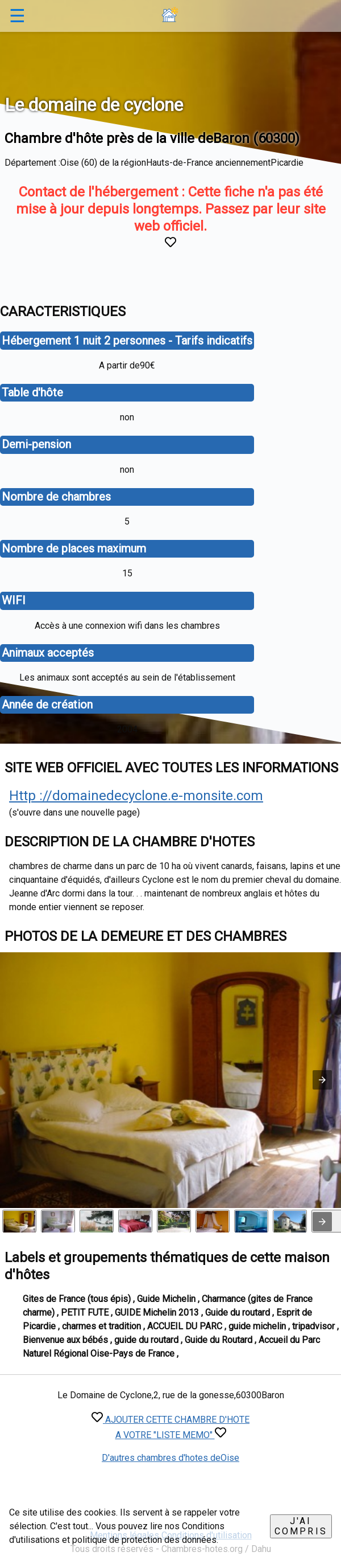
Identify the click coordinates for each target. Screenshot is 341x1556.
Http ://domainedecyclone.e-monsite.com (136, 796)
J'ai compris (301, 1526)
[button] (322, 1080)
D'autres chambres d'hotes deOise (170, 1457)
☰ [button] (17, 16)
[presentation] (322, 1221)
